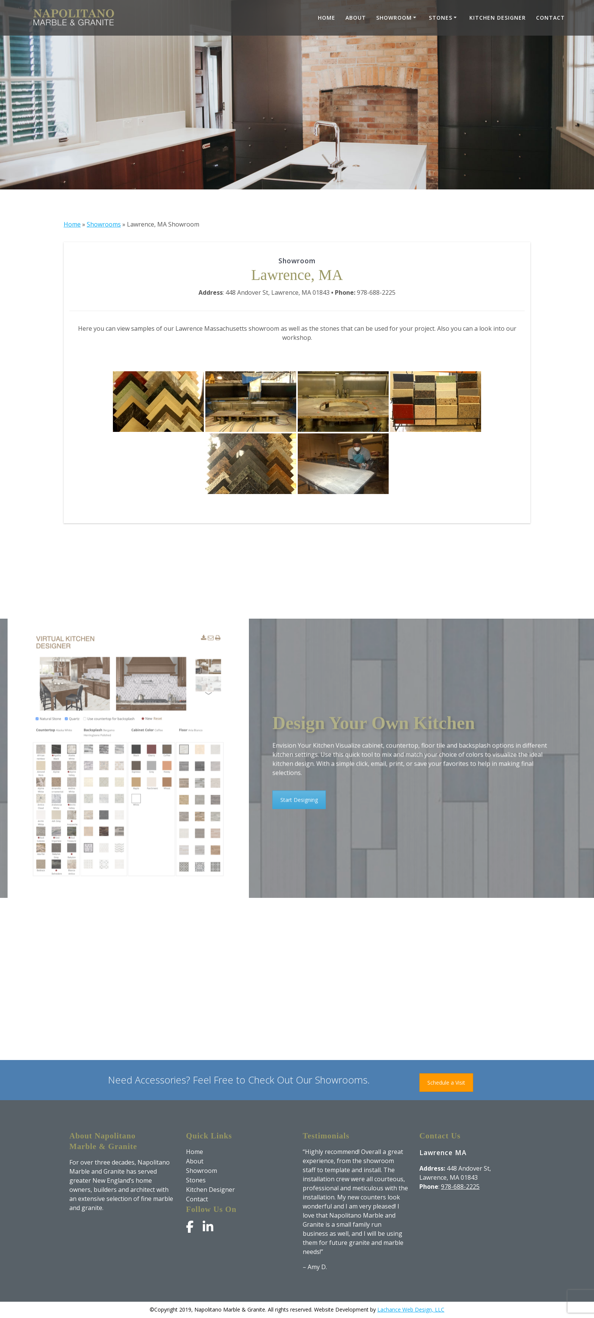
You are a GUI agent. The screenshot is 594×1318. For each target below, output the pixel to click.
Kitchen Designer (497, 17)
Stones (440, 17)
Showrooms (104, 224)
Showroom (394, 17)
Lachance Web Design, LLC (410, 1309)
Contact (550, 17)
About (355, 17)
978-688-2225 (460, 1186)
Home (326, 17)
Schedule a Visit (446, 1082)
